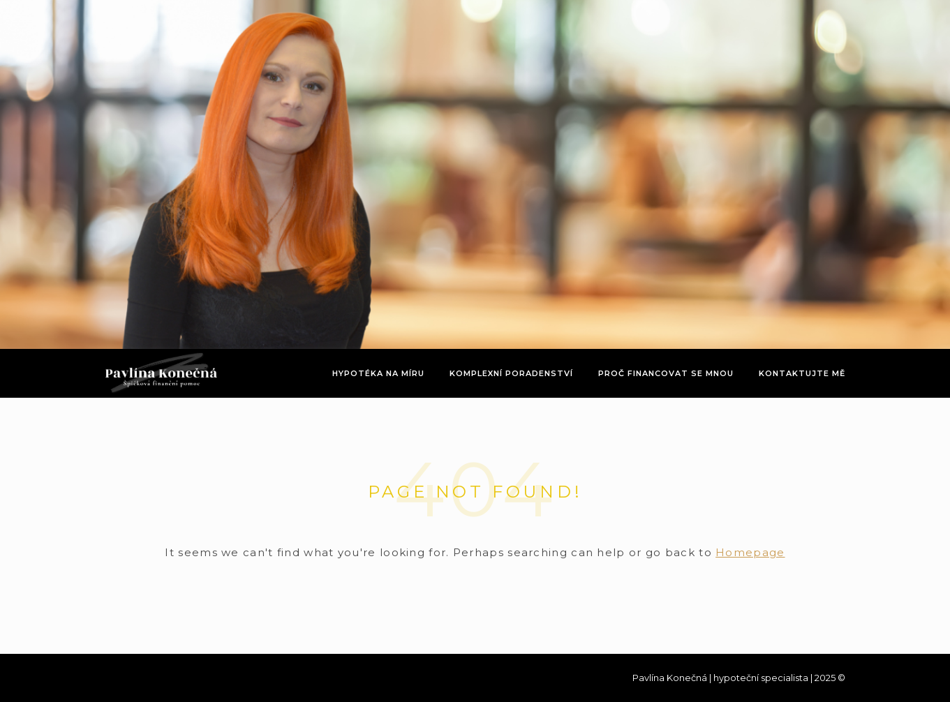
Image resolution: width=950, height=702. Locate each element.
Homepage (750, 552)
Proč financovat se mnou (666, 373)
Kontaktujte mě (802, 373)
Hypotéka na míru (378, 373)
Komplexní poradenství (511, 373)
